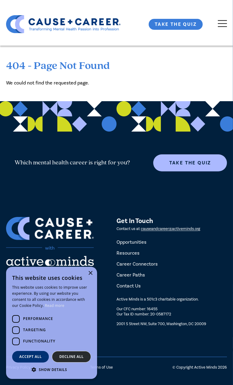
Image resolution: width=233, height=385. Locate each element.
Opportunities (131, 242)
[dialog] (51, 323)
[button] (51, 369)
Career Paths (130, 275)
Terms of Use (101, 367)
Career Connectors (137, 264)
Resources (128, 253)
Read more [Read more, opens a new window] (54, 305)
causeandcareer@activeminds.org (170, 228)
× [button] (90, 273)
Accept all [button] (30, 356)
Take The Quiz (176, 24)
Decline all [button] (71, 356)
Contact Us (128, 286)
